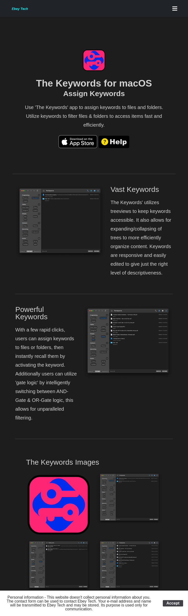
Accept (172, 603)
